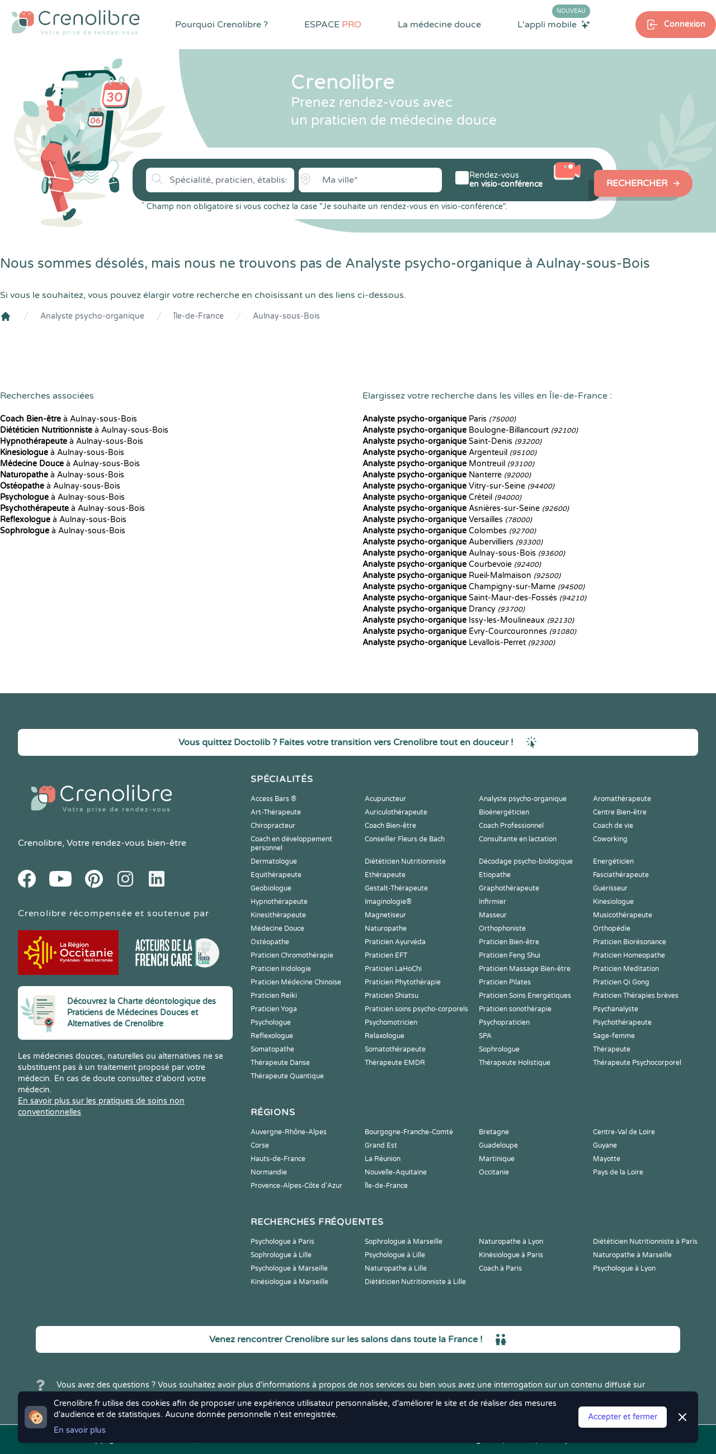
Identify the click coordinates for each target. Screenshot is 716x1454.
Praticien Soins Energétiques (525, 996)
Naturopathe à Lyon (511, 1241)
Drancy (443, 609)
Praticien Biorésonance (629, 942)
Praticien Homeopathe (629, 955)
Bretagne (494, 1132)
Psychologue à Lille (395, 1255)
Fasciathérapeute (621, 875)
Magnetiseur (385, 915)
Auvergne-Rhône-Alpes (289, 1132)
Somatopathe (272, 1049)
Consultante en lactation (518, 839)
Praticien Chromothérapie (292, 955)
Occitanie (494, 1172)
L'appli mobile (553, 24)
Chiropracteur (273, 826)
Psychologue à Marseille (289, 1268)
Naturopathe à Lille (396, 1268)
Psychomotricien (391, 1022)
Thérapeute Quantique (287, 1076)
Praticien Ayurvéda (395, 942)
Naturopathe (386, 928)
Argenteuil (449, 452)
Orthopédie (611, 928)
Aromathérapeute (622, 799)
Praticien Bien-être (509, 942)
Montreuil (448, 463)
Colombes (449, 531)
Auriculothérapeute (396, 812)
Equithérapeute (276, 875)
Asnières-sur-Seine (465, 508)
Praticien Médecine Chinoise (296, 982)
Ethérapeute (385, 875)
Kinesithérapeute (278, 915)
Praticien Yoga (274, 1009)
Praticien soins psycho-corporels (416, 1009)
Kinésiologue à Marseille (289, 1282)
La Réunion (383, 1159)
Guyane (605, 1145)
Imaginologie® (388, 902)
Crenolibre (40, 843)
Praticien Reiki (274, 996)
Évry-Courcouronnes (469, 631)
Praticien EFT (386, 955)
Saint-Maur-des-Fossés (474, 598)
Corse (260, 1145)
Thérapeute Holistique (514, 1063)
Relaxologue (384, 1036)
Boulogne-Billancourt (470, 430)
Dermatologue (274, 861)
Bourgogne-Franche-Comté (409, 1132)
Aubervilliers (452, 542)
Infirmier (492, 902)
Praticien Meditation (626, 969)
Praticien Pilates (505, 982)
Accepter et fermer (622, 1417)
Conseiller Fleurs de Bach (405, 839)
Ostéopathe (270, 942)
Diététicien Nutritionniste (405, 861)
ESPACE (332, 24)
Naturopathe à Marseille (632, 1255)
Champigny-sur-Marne (473, 586)
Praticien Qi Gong (621, 982)
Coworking (610, 839)
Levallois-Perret (458, 642)
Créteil (441, 497)
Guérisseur (610, 888)
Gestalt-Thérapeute (396, 888)
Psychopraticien (504, 1022)
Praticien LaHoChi (393, 969)
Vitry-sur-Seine (458, 486)
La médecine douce (439, 24)
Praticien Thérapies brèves (636, 996)
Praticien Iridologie (281, 969)
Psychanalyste (615, 1009)
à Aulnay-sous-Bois (68, 419)
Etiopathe (495, 875)
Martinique (497, 1159)
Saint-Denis (451, 441)
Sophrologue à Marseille (403, 1241)
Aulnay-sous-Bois (286, 316)
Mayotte (606, 1159)
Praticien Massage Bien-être (525, 969)
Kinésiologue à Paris (511, 1255)
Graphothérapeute (509, 888)
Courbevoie (451, 564)
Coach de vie (613, 826)
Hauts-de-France (278, 1159)
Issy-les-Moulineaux (468, 620)
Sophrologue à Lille (281, 1255)
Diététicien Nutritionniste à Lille (415, 1282)
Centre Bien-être (620, 812)
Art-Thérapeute (276, 812)
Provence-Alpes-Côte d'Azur (296, 1186)
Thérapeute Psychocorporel (637, 1063)
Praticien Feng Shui (509, 955)
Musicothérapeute (622, 915)
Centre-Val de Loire (624, 1132)
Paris (439, 419)
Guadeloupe (498, 1145)
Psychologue (271, 1022)
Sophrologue (499, 1049)
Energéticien (613, 861)
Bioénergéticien (504, 812)
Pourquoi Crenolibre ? (221, 24)
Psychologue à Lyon (624, 1268)
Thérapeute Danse (280, 1063)
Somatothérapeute (395, 1049)
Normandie (269, 1172)
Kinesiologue (613, 902)
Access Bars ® (273, 799)
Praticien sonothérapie (515, 1009)
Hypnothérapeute (279, 902)
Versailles (447, 519)
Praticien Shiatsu (391, 996)
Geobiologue (271, 888)
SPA (485, 1036)
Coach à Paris (500, 1268)
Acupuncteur (385, 799)
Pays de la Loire (618, 1172)
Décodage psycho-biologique (526, 861)
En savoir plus (80, 1430)
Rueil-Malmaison (461, 575)
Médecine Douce (277, 928)
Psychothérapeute (622, 1022)
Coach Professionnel (511, 826)
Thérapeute (611, 1049)
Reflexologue (272, 1036)
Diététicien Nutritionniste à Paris (645, 1241)
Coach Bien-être (390, 826)
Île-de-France (198, 316)
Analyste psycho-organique (92, 316)
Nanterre (446, 475)
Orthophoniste (502, 928)
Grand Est (381, 1145)
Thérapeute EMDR (395, 1063)
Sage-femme (614, 1036)
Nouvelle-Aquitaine (396, 1172)
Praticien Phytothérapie (403, 982)
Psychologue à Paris (282, 1241)
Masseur (493, 915)
